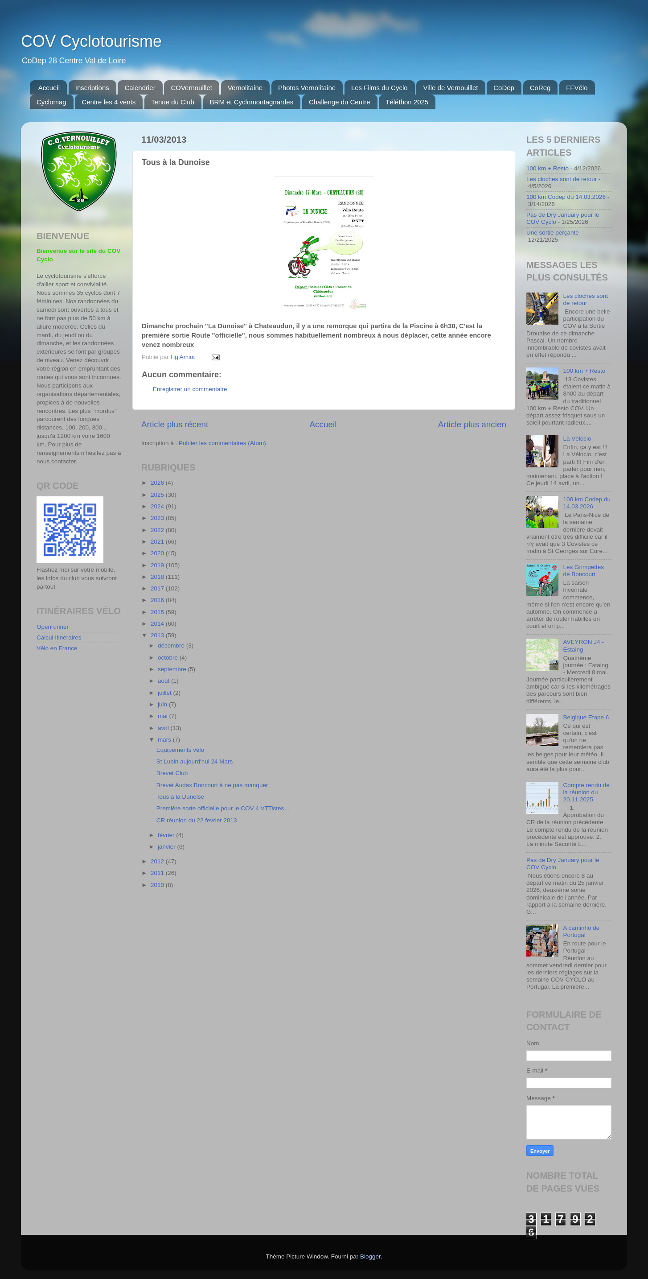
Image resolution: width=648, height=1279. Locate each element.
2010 (158, 885)
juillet (165, 692)
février (167, 835)
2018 (158, 576)
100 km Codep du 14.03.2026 (566, 197)
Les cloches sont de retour (561, 179)
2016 (158, 600)
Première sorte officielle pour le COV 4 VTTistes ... (223, 808)
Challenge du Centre (339, 102)
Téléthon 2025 (407, 102)
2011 (158, 873)
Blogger (370, 1256)
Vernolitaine (245, 87)
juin (163, 704)
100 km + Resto (547, 168)
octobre (169, 657)
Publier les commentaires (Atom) (222, 443)
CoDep (503, 87)
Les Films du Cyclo (379, 87)
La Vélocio (577, 438)
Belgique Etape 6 (586, 717)
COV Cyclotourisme (91, 41)
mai (163, 716)
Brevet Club (172, 773)
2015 (158, 612)
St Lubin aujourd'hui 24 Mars (194, 761)
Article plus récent (174, 424)
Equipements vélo (180, 750)
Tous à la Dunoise (180, 796)
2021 (158, 541)
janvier (167, 846)
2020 (158, 553)
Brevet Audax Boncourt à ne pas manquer (212, 785)
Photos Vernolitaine (307, 87)
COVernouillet (191, 87)
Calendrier (139, 87)
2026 (158, 482)
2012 (158, 861)
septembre (173, 669)
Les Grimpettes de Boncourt (583, 571)
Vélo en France (57, 648)
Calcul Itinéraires (59, 637)
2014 (158, 623)
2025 (158, 494)
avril (164, 728)
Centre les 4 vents (108, 102)
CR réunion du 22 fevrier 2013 (196, 820)
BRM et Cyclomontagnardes (252, 102)
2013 (158, 635)
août (164, 680)
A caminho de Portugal (581, 931)
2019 (158, 565)
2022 (158, 530)
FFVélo (576, 87)
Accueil (49, 87)
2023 (158, 518)
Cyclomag (51, 102)
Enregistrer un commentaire (190, 389)
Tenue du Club (172, 102)
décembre (172, 645)
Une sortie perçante (552, 232)
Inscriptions (92, 87)
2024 (158, 506)
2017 (158, 588)
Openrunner (53, 626)
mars (165, 739)
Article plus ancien (472, 424)
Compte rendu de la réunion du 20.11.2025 (586, 792)
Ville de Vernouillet (450, 87)
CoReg (540, 87)
